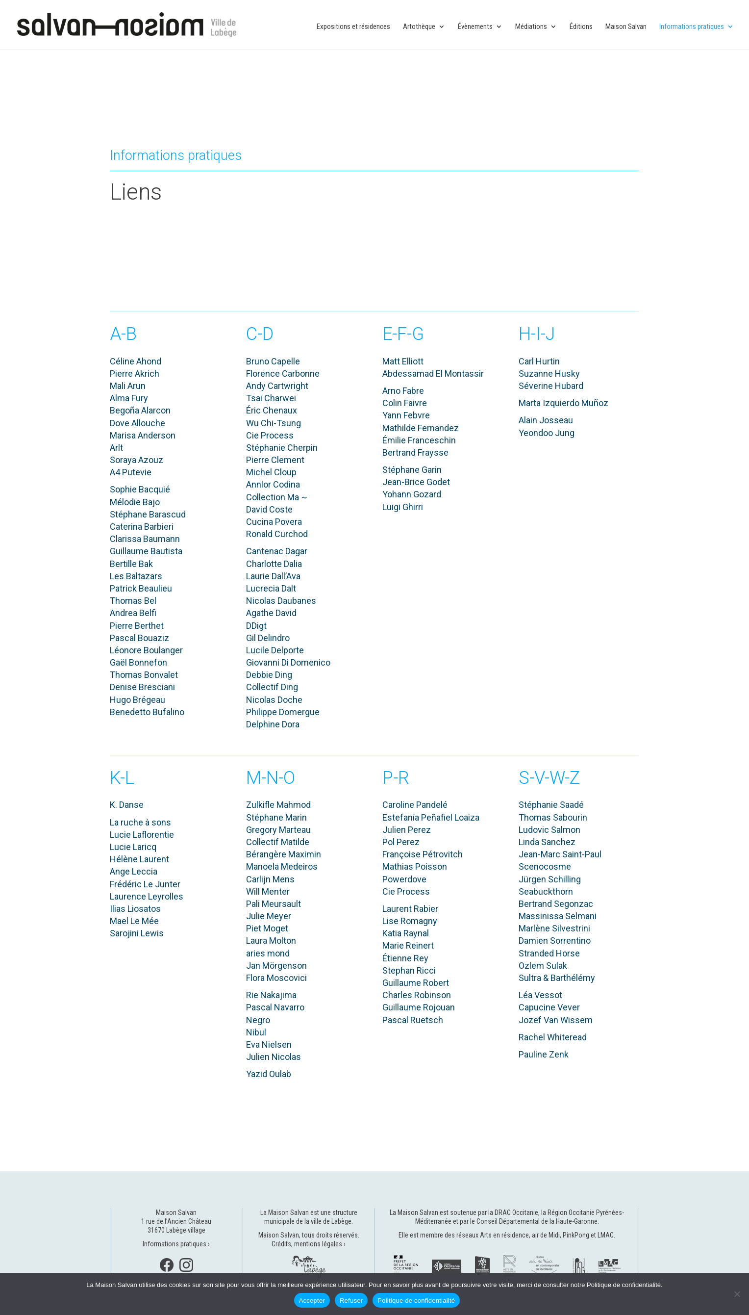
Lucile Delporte (275, 650)
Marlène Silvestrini (554, 928)
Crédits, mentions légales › (309, 1244)
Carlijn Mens (270, 879)
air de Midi (546, 1235)
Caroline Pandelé (415, 804)
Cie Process (270, 435)
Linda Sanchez (547, 842)
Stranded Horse (549, 953)
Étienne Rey (405, 958)
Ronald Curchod (277, 534)
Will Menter (268, 891)
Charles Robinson (416, 995)
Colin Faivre (404, 403)
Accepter (312, 1300)
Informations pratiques (691, 27)
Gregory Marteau (278, 830)
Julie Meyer (268, 916)
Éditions (581, 27)
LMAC (606, 1235)
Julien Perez (406, 830)
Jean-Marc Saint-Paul (560, 854)
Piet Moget (267, 928)
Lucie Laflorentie (142, 834)
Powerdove (404, 879)
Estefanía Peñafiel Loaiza (430, 817)
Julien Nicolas (273, 1057)
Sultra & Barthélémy (557, 978)
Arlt (116, 447)
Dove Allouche (137, 423)
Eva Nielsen (269, 1044)
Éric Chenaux (271, 410)
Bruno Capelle (273, 361)
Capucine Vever (549, 1007)
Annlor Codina (273, 484)
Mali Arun (128, 386)
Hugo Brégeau (137, 700)
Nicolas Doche (274, 700)
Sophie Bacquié (140, 489)
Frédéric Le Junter (145, 884)
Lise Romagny (409, 921)
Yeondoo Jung (546, 433)
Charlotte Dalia (274, 564)
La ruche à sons (140, 822)
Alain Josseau (546, 420)
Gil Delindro (268, 638)
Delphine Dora (273, 724)
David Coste (269, 509)
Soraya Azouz (136, 460)
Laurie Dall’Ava (273, 576)
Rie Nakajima (271, 995)
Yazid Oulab (268, 1074)
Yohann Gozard (411, 494)
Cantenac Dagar (276, 551)
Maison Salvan (626, 27)
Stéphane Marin (276, 817)
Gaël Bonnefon (138, 662)
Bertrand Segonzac (556, 904)
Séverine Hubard (551, 386)
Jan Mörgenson (276, 965)
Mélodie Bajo (135, 502)
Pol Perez (401, 842)
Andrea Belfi (133, 613)
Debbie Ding (269, 675)
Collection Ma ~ (276, 497)
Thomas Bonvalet (144, 675)
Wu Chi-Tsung (273, 423)
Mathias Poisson (414, 866)
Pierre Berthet (137, 625)
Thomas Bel (133, 600)
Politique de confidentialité (416, 1300)
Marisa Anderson (142, 435)
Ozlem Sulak (543, 965)
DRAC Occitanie (516, 1212)
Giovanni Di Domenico (288, 662)
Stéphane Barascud (148, 514)
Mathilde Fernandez (420, 428)
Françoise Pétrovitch (422, 854)
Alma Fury (129, 398)
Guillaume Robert (415, 983)
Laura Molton (271, 940)
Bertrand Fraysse (415, 452)
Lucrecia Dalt (271, 588)
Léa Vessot (540, 995)
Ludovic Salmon (549, 830)
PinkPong (576, 1235)
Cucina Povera (274, 521)
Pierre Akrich (134, 373)
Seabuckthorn (546, 891)
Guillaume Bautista (146, 551)
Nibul (256, 1032)
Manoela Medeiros (282, 866)
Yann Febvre (406, 415)
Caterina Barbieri (142, 526)
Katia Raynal (405, 933)
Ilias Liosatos (135, 908)
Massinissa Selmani (558, 916)
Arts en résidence (504, 1235)
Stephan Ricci (409, 970)
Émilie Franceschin (419, 440)
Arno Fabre (403, 391)
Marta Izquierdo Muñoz (563, 403)
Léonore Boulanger (146, 650)
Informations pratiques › (176, 1244)
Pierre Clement (275, 460)
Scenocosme (545, 866)
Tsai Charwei (271, 398)
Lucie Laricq (133, 847)
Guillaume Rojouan (418, 1007)
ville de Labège (331, 1221)
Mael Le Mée (134, 921)
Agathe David (271, 613)
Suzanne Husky (549, 373)
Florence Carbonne (283, 373)
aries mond (268, 953)
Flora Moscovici (276, 978)
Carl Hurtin (539, 361)
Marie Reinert (408, 945)
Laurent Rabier (410, 908)
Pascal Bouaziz (139, 638)
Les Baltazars (136, 576)
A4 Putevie (130, 472)
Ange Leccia (133, 871)
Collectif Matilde (277, 842)
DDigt (256, 625)
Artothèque (419, 27)
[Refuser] (737, 1294)
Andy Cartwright (277, 386)
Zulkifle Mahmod (278, 804)
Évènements (475, 27)
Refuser (351, 1300)
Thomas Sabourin (553, 817)
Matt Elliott (403, 361)
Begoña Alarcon (140, 410)
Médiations (531, 27)
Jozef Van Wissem (556, 1020)
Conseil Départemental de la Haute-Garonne (537, 1221)
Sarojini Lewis (137, 933)
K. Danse (127, 804)
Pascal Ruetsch (412, 1020)
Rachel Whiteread (553, 1037)
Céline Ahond (135, 361)
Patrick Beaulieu (141, 588)
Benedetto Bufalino (147, 712)
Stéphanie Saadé (551, 804)
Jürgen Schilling (550, 879)
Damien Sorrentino (555, 940)
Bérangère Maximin (283, 854)
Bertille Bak (131, 564)
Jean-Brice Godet (416, 482)
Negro (258, 1020)
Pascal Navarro (275, 1007)
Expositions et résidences (353, 27)
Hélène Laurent (139, 859)
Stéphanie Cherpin (282, 447)
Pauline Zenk (544, 1054)
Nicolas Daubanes (281, 600)
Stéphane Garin (412, 469)
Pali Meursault (273, 904)
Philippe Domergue (283, 712)
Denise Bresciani (142, 687)
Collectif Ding (272, 687)
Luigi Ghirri (402, 507)
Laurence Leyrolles (146, 896)
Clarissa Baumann (145, 539)
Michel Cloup (271, 472)
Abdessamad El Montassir (433, 373)
